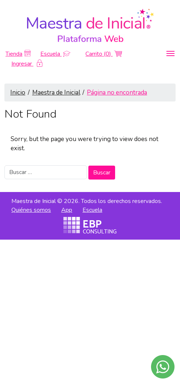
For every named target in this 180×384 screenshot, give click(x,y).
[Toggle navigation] (170, 53)
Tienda (18, 54)
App (66, 210)
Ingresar (27, 64)
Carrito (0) (103, 54)
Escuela (55, 54)
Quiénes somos (31, 210)
